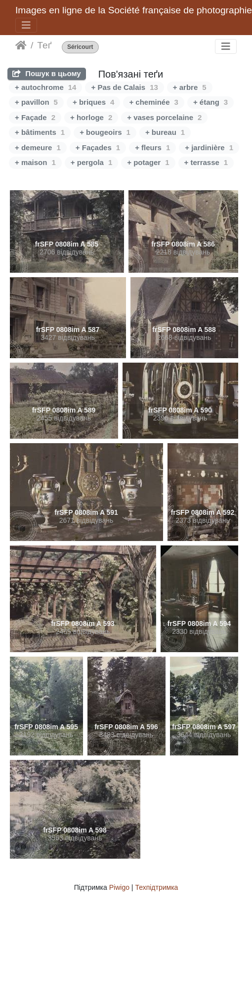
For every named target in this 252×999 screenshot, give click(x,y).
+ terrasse (206, 162)
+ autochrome (45, 87)
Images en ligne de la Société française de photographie (133, 10)
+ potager (148, 162)
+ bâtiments (40, 132)
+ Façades (98, 147)
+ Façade (35, 117)
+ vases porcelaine (164, 117)
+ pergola (91, 162)
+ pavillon (36, 102)
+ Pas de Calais (124, 87)
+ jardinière (209, 147)
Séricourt (80, 47)
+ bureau (165, 132)
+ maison (35, 162)
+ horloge (91, 117)
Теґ (44, 45)
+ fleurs (152, 147)
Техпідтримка (156, 887)
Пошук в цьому (46, 73)
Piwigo (119, 887)
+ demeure (38, 147)
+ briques (93, 102)
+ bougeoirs (105, 132)
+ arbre (190, 87)
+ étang (210, 102)
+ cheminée (153, 102)
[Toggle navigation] (26, 25)
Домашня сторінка (21, 45)
